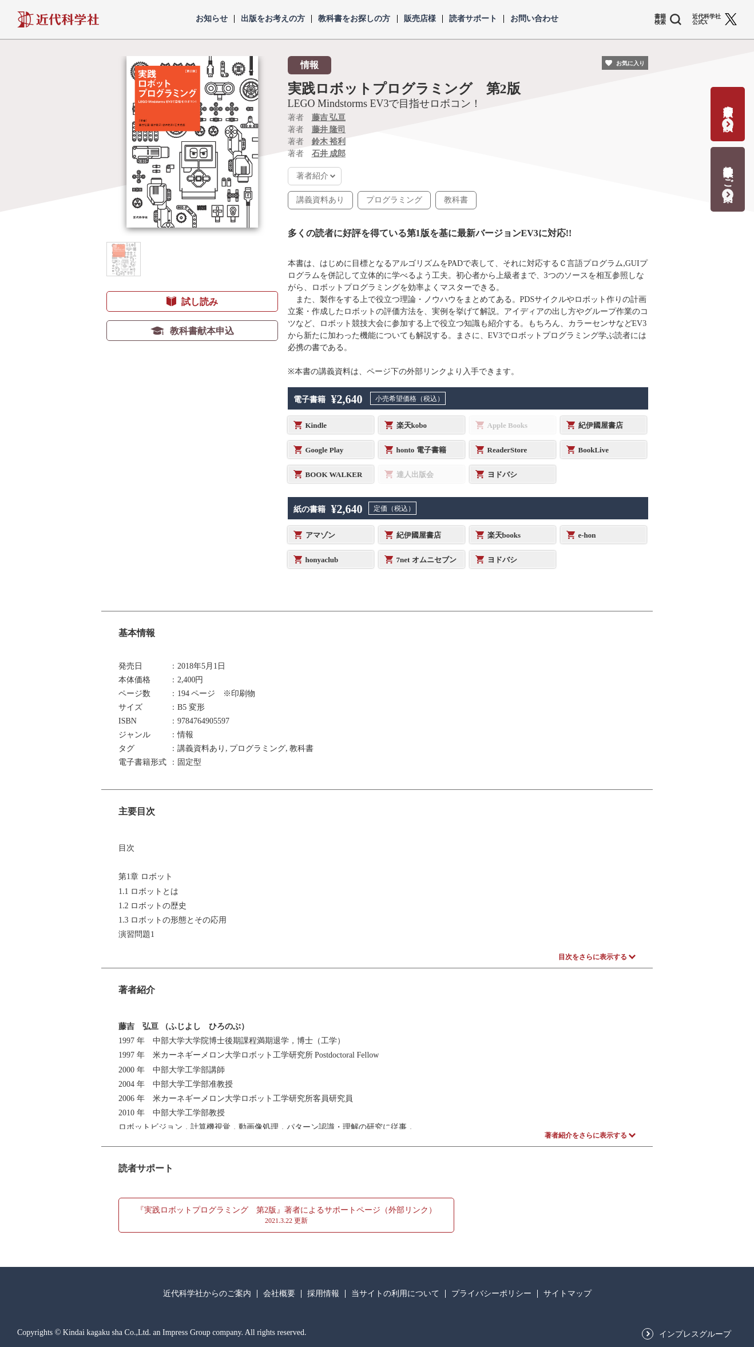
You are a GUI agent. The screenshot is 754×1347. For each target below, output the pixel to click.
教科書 (456, 200)
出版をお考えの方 (273, 19)
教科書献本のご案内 (728, 171)
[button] (123, 259)
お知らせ (212, 19)
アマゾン (320, 535)
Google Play (324, 450)
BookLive (593, 450)
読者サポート (473, 19)
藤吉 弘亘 (329, 117)
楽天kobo (411, 425)
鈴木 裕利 (329, 141)
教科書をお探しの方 (354, 19)
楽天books (504, 535)
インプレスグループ (695, 1334)
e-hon (587, 535)
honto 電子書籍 (421, 450)
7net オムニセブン (426, 559)
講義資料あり (320, 200)
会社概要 (279, 1294)
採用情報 (323, 1294)
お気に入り (630, 63)
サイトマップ (567, 1294)
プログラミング (394, 200)
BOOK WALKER (334, 474)
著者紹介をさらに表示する (586, 1135)
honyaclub (322, 559)
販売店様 (420, 19)
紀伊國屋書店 (600, 425)
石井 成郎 (329, 153)
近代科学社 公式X (706, 19)
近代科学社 (58, 19)
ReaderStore (507, 450)
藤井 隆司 (329, 129)
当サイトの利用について (395, 1294)
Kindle (316, 425)
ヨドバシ (502, 474)
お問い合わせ (534, 19)
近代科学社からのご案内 (207, 1294)
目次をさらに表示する (592, 957)
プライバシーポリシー (491, 1294)
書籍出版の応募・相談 (728, 106)
